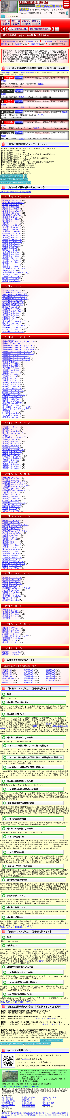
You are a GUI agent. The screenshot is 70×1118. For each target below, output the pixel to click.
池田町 (11, 223)
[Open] (19, 77)
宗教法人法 (5, 1106)
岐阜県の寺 (29, 683)
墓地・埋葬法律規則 (28, 1106)
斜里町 (11, 393)
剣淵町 (12, 329)
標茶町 (12, 374)
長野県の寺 (7, 683)
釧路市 (9, 317)
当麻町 (11, 454)
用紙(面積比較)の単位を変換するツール (36, 1113)
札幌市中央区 (18, 350)
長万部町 (15, 268)
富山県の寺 (51, 678)
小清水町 (13, 332)
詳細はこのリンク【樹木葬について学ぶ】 (16, 927)
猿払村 (11, 366)
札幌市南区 (16, 360)
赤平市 (10, 205)
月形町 (12, 441)
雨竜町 (12, 242)
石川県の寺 (7, 681)
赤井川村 (13, 203)
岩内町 (12, 229)
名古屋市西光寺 (16, 1113)
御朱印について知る (28, 1097)
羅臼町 (11, 628)
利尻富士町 (15, 636)
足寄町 (12, 211)
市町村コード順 (15, 192)
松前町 (12, 584)
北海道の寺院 (35, 44)
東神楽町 (15, 531)
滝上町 (13, 433)
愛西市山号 (5, 1113)
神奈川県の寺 (8, 678)
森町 (8, 598)
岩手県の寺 (29, 670)
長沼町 (12, 488)
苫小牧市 (12, 458)
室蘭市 (10, 592)
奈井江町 (12, 478)
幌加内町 (14, 564)
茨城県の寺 (7, 674)
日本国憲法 (46, 1105)
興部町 (12, 266)
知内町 (12, 401)
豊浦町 (12, 464)
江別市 (9, 250)
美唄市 (9, 539)
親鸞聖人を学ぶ (27, 1101)
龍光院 (9, 132)
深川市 (10, 549)
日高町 (11, 535)
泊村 (9, 462)
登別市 (11, 511)
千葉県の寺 (29, 676)
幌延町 (12, 566)
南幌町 (12, 496)
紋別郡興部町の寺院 (56, 44)
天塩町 (11, 448)
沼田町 (11, 507)
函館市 (10, 521)
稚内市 (11, 652)
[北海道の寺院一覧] (27, 73)
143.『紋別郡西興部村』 (40, 29)
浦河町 (12, 238)
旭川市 (11, 207)
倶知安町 (14, 321)
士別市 (9, 376)
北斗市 (9, 560)
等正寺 (9, 112)
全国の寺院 (17, 44)
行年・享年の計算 (7, 1097)
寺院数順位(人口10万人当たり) (12, 179)
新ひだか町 (15, 409)
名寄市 (9, 494)
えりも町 (12, 252)
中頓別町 (15, 486)
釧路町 (11, 319)
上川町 (12, 291)
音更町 (12, 274)
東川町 (13, 533)
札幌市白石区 (18, 348)
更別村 (11, 364)
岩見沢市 (12, 231)
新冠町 (13, 498)
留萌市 (9, 640)
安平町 (11, 221)
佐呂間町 (12, 368)
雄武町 (11, 258)
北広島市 (13, 305)
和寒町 (12, 654)
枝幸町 (11, 244)
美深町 (11, 541)
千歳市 (9, 439)
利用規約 (35, 1086)
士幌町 (11, 380)
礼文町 (11, 642)
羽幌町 (11, 523)
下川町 (12, 389)
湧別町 (12, 614)
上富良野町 (15, 299)
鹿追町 (12, 370)
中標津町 (14, 484)
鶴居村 (10, 446)
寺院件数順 (26, 192)
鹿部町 (11, 372)
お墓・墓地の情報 (7, 1099)
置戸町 (11, 264)
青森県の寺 (7, 670)
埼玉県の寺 (7, 676)
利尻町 (11, 634)
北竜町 (13, 562)
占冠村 (12, 386)
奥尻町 (12, 262)
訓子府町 (14, 327)
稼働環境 (26, 1086)
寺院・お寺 (46, 1101)
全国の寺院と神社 (9, 41)
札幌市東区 (16, 358)
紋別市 (10, 600)
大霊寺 (9, 101)
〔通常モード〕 (6, 73)
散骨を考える (46, 1099)
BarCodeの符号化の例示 (29, 1115)
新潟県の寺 (29, 678)
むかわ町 (12, 590)
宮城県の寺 (51, 670)
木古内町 (13, 303)
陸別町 (12, 632)
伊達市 (8, 435)
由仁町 (10, 616)
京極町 (13, 311)
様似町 (11, 362)
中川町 (12, 480)
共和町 (12, 313)
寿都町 (11, 411)
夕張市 (10, 612)
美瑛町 (11, 529)
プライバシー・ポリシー (11, 1086)
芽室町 (11, 594)
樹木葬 (41, 961)
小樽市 (9, 270)
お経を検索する (27, 1099)
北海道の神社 (48, 41)
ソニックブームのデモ (12, 1115)
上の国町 (14, 297)
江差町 (11, 246)
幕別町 (12, 578)
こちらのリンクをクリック (44, 1018)
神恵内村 (13, 301)
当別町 (12, 452)
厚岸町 (12, 213)
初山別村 (14, 395)
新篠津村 (13, 403)
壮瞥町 (12, 417)
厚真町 (11, 217)
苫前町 (12, 460)
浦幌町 (12, 240)
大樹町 (11, 427)
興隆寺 (9, 77)
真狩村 (11, 582)
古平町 (12, 555)
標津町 (11, 378)
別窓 (25, 176)
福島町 (12, 551)
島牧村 (11, 382)
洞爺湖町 (13, 456)
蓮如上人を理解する (8, 1105)
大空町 (12, 260)
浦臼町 (12, 236)
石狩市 (10, 225)
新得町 (12, 405)
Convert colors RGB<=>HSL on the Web (51, 1115)
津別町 (11, 443)
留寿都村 (11, 638)
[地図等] (4, 81)
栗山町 (12, 323)
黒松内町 (15, 325)
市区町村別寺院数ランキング (11, 176)
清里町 (12, 315)
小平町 (11, 281)
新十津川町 (16, 407)
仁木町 (10, 501)
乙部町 (11, 277)
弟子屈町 (13, 450)
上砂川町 (15, 295)
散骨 (35, 726)
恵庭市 (9, 248)
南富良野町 (16, 588)
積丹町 (13, 391)
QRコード (26, 1059)
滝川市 (10, 431)
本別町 (12, 568)
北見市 (9, 307)
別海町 (12, 558)
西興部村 (14, 503)
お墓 (35, 949)
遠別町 (12, 256)
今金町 (12, 227)
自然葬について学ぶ (49, 1097)
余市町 (11, 618)
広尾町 (11, 547)
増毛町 (11, 580)
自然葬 (48, 724)
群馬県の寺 (51, 674)
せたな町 (12, 415)
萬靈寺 (9, 122)
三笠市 (9, 586)
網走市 (10, 219)
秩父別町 (14, 437)
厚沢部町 (13, 215)
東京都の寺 (51, 676)
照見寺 (9, 91)
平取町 (12, 545)
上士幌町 (14, 293)
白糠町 (12, 399)
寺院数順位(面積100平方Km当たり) (13, 182)
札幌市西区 (15, 356)
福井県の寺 (29, 681)
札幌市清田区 (17, 346)
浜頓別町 (15, 525)
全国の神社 (30, 41)
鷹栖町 (11, 429)
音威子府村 (15, 272)
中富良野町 (15, 490)
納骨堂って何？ (27, 1103)
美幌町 (11, 543)
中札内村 (14, 482)
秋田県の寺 (7, 672)
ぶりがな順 (4, 192)
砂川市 (10, 413)
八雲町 (11, 610)
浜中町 (12, 527)
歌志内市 (12, 234)
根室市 (9, 509)
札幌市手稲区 (17, 352)
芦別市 (10, 209)
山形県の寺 (29, 672)
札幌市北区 (15, 343)
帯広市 (10, 279)
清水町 (11, 384)
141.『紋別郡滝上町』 (19, 29)
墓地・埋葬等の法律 (28, 1105)
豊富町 (12, 468)
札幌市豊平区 (18, 354)
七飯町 (11, 492)
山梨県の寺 (51, 681)
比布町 (11, 537)
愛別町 (12, 201)
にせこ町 (12, 505)
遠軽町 (12, 254)
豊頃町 (12, 466)
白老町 (12, 397)
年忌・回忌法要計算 (8, 1101)
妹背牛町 (13, 596)
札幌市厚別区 (18, 341)
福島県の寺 (51, 672)
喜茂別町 (13, 309)
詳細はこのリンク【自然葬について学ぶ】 (16, 1002)
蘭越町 (12, 630)
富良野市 (10, 553)
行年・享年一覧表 (48, 1103)
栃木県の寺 (29, 674)
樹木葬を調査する (7, 1103)
